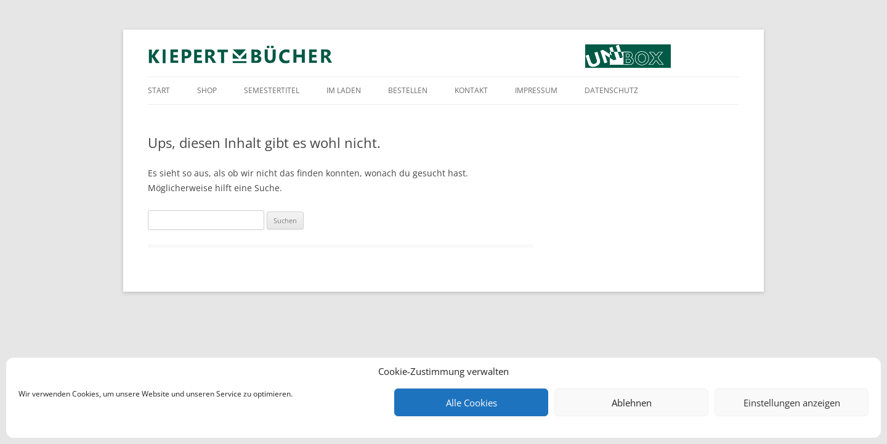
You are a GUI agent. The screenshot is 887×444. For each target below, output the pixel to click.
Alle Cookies (471, 403)
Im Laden (343, 90)
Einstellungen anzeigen (791, 403)
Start (159, 90)
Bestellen (407, 90)
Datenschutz (611, 90)
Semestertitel (271, 90)
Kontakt (471, 90)
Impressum (536, 90)
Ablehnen (632, 403)
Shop (207, 90)
